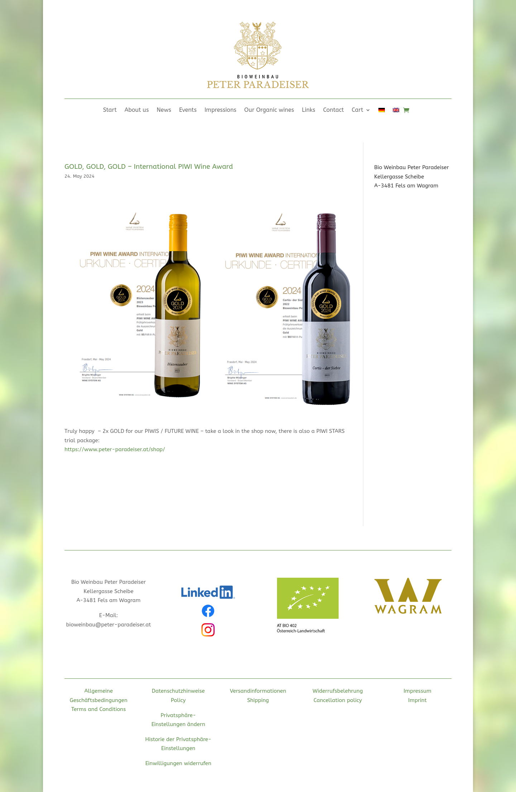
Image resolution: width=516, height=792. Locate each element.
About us (137, 110)
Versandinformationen (258, 691)
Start (109, 110)
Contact (333, 110)
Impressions (220, 110)
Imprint (417, 700)
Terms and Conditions (98, 709)
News (164, 110)
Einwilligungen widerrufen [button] (178, 763)
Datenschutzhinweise (178, 691)
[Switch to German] (381, 111)
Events (188, 110)
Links (308, 110)
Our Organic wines (269, 110)
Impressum (417, 691)
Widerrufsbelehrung (337, 691)
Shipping (258, 700)
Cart (357, 110)
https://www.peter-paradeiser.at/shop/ (114, 449)
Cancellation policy (338, 700)
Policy (178, 700)
